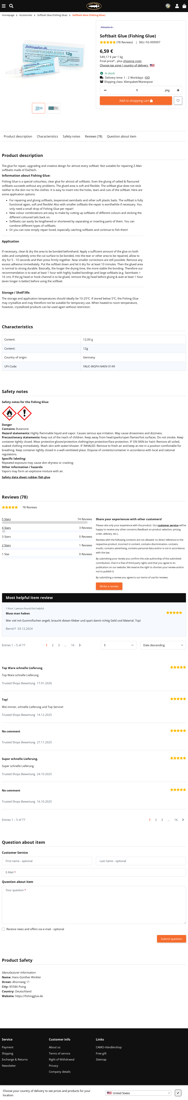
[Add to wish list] (178, 100)
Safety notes (71, 136)
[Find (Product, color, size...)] (11, 6)
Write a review (109, 586)
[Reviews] (116, 42)
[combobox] (138, 1093)
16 (72, 645)
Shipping (7, 1053)
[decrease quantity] (105, 90)
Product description (18, 136)
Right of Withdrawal (61, 1059)
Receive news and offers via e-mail (35, 929)
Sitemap (101, 1059)
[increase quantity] (177, 90)
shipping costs (132, 61)
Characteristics (47, 136)
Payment (7, 1047)
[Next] (80, 645)
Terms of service (59, 1053)
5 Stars (6, 519)
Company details (59, 1071)
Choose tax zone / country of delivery (127, 65)
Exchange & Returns (15, 1059)
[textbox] (138, 1093)
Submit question (171, 939)
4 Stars (6, 528)
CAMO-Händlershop (109, 1047)
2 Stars (6, 545)
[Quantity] (137, 90)
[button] (177, 6)
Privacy (53, 1065)
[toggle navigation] (3, 6)
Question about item (121, 136)
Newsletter (9, 1065)
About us (54, 1047)
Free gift (101, 1053)
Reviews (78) (93, 136)
